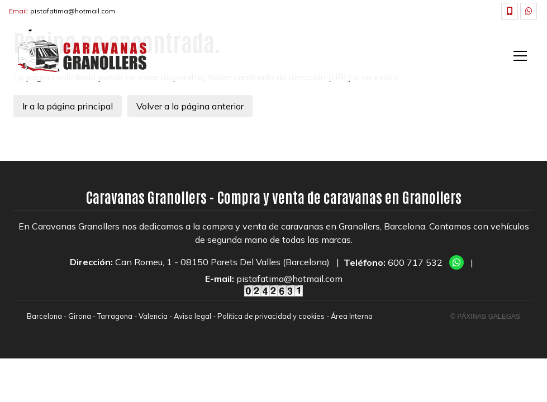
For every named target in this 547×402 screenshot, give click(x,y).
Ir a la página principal (67, 106)
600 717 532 (415, 262)
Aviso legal (192, 316)
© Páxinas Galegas (485, 316)
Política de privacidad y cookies (271, 316)
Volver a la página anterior (190, 106)
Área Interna (352, 316)
